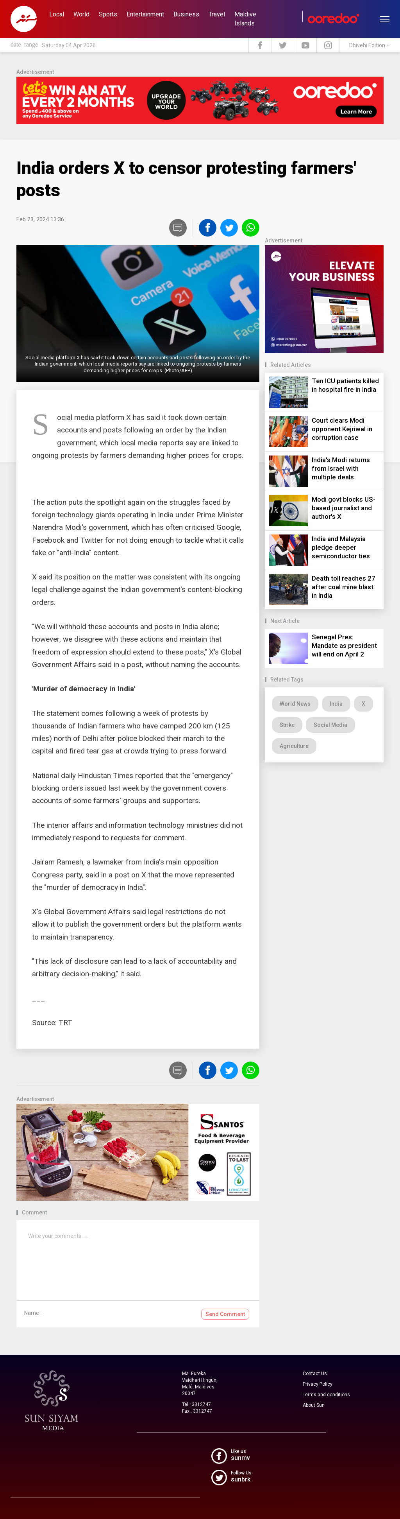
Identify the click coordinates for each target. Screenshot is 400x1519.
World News (295, 704)
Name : (32, 1313)
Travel (217, 14)
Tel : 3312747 (196, 1404)
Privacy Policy (317, 1384)
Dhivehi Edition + (369, 45)
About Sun (314, 1405)
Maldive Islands (245, 19)
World (81, 14)
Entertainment (145, 14)
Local (56, 14)
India (336, 704)
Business (186, 14)
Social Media (330, 725)
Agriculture (294, 746)
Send (225, 1314)
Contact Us (315, 1373)
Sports (108, 14)
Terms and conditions (326, 1394)
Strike (287, 725)
